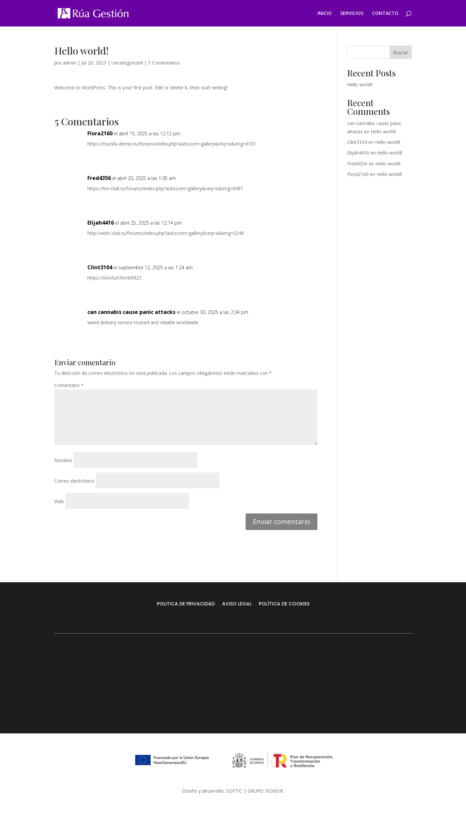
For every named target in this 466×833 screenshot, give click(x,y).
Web (59, 501)
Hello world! (359, 84)
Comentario (69, 385)
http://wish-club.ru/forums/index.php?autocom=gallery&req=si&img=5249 (165, 233)
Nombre (63, 460)
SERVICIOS (351, 13)
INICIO (324, 13)
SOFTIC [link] (234, 791)
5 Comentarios (164, 63)
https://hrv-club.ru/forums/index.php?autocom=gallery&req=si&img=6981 (165, 188)
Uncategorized (127, 63)
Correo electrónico (74, 481)
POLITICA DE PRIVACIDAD (186, 604)
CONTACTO (385, 13)
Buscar (400, 52)
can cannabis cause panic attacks (131, 312)
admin (69, 63)
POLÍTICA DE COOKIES (284, 604)
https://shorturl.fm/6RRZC (114, 278)
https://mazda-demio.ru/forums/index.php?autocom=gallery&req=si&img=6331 (171, 144)
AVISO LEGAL (237, 604)
